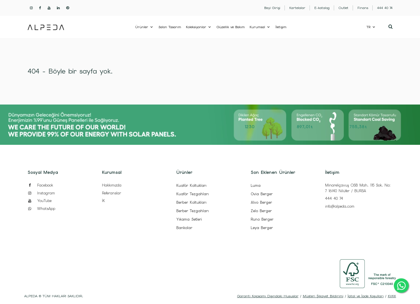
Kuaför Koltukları (191, 185)
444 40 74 (334, 198)
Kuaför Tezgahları (192, 194)
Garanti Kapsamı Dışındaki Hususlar (268, 296)
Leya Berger (262, 227)
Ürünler (141, 27)
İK (103, 200)
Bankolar (184, 227)
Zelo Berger (261, 210)
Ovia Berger (262, 194)
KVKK (392, 296)
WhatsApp (41, 208)
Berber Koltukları (191, 202)
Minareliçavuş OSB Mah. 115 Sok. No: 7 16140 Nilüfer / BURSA (357, 188)
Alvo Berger (261, 202)
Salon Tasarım (170, 27)
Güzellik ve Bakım (231, 27)
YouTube (40, 200)
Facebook (40, 185)
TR (368, 27)
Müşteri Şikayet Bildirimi (323, 296)
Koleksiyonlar (196, 27)
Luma (256, 185)
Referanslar (111, 193)
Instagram (41, 193)
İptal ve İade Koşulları (366, 296)
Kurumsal (257, 27)
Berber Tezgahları (192, 210)
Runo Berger (262, 219)
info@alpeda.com (339, 206)
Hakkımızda (111, 185)
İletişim (280, 27)
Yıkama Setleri (189, 219)
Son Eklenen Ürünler (273, 172)
